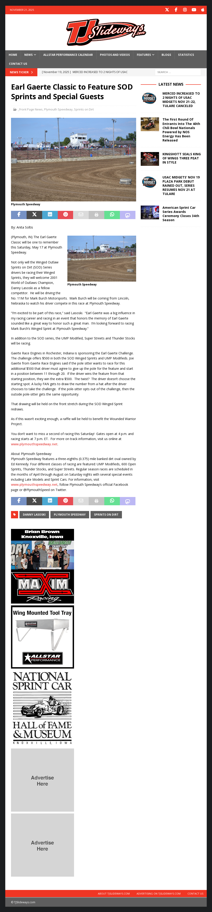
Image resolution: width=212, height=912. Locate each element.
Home (13, 54)
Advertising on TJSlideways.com (159, 893)
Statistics (186, 54)
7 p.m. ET (41, 438)
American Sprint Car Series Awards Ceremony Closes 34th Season (180, 213)
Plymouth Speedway (58, 109)
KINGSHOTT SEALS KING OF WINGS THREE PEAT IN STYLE (181, 157)
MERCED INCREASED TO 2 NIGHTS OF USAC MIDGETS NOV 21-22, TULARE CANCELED (181, 99)
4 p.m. (122, 433)
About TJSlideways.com (114, 893)
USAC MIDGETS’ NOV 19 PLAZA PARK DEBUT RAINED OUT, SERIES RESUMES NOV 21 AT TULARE (181, 185)
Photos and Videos (115, 54)
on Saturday (73, 474)
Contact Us (18, 63)
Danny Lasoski (34, 514)
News (28, 54)
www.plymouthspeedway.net (34, 443)
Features (144, 54)
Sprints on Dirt (84, 109)
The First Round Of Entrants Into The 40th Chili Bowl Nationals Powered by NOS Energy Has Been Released (181, 129)
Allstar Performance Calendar (68, 54)
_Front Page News (30, 109)
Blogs (166, 54)
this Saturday (84, 433)
